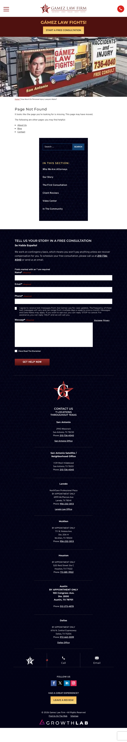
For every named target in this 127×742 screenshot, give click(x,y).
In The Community (53, 209)
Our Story (48, 177)
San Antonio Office (63, 441)
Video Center (50, 201)
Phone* (23, 296)
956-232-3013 (67, 504)
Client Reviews (51, 193)
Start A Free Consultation (63, 30)
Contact (21, 132)
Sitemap (74, 716)
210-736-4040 (67, 435)
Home (17, 99)
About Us (22, 125)
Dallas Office (63, 642)
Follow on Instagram (73, 684)
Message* (24, 320)
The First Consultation (55, 185)
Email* (23, 284)
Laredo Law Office (63, 509)
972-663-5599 (67, 637)
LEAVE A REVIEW (63, 700)
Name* (23, 273)
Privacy (106, 320)
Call (63, 662)
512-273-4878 (67, 606)
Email (97, 662)
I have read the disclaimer (29, 351)
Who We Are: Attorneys (55, 169)
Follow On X (60, 684)
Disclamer (98, 320)
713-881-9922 (67, 572)
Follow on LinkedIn (67, 684)
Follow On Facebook (53, 684)
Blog (19, 128)
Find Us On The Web (58, 716)
